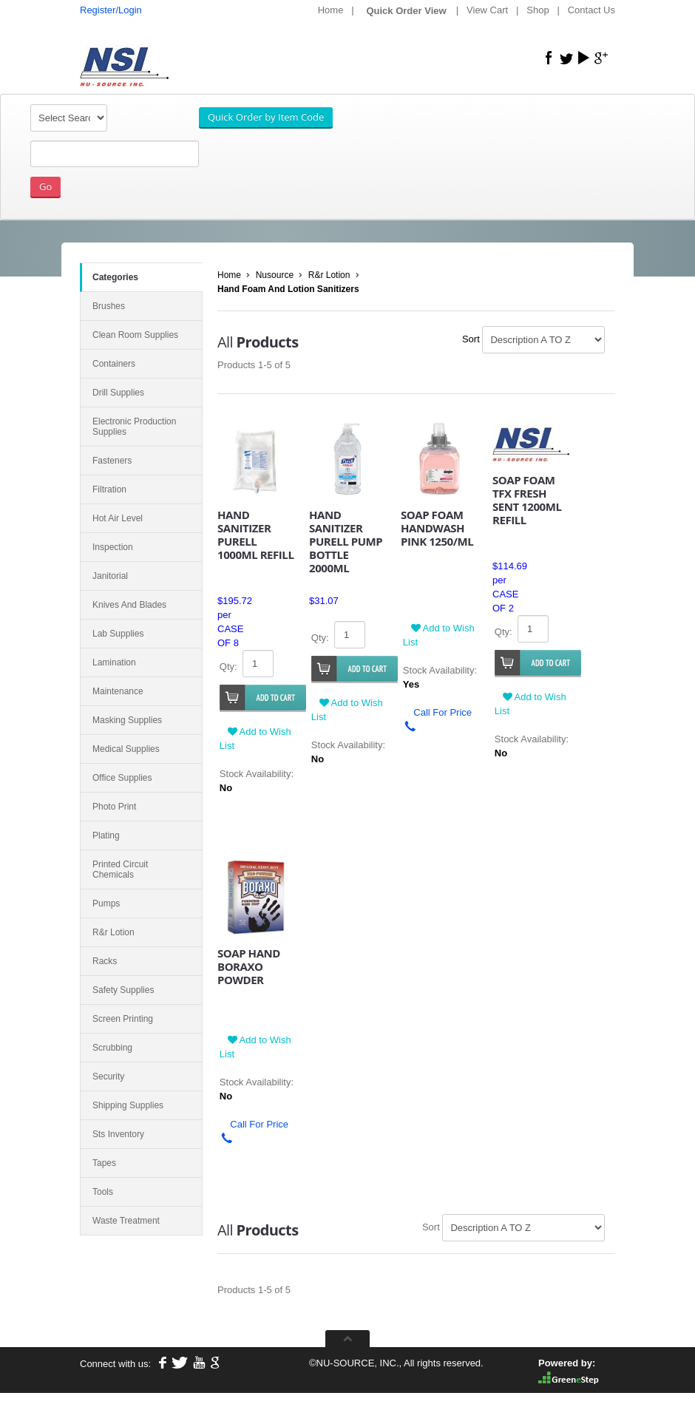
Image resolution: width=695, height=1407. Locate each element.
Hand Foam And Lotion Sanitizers (288, 289)
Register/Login (111, 10)
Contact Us (591, 10)
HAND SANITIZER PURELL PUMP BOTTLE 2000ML (345, 541)
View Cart (487, 10)
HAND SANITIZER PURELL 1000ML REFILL (255, 534)
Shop (537, 10)
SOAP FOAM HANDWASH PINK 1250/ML (437, 528)
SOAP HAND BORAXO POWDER (248, 966)
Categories (115, 277)
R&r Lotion (329, 275)
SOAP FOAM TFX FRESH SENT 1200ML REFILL (526, 499)
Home (331, 10)
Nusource (275, 275)
